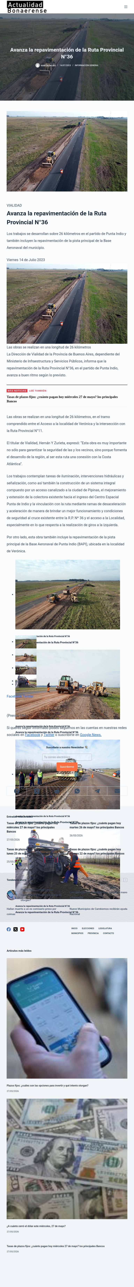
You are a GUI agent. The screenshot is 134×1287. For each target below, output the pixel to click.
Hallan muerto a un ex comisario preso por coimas (31, 911)
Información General (87, 65)
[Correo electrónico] (117, 791)
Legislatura (105, 928)
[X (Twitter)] (37, 791)
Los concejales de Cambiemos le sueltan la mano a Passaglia (98, 895)
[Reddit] (57, 791)
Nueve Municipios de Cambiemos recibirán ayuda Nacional (98, 911)
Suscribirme (67, 766)
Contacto (108, 933)
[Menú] (125, 6)
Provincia (93, 933)
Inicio (74, 928)
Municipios (77, 933)
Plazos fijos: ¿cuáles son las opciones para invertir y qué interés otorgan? (41, 895)
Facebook (14, 696)
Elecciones (88, 928)
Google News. (91, 735)
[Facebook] (17, 791)
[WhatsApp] (77, 791)
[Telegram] (97, 791)
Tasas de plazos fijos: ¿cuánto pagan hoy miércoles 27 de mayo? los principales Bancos (32, 827)
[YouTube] (22, 929)
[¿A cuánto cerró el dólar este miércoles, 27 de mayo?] (67, 1159)
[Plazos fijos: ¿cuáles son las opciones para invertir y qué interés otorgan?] (12, 895)
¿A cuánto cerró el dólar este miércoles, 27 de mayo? (36, 1226)
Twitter (28, 696)
